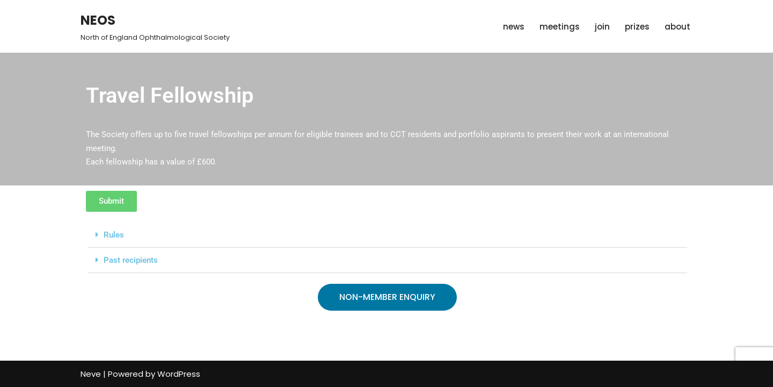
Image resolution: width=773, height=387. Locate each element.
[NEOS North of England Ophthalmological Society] (155, 26)
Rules (114, 235)
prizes (637, 26)
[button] (387, 235)
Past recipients (131, 260)
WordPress (178, 373)
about (677, 26)
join (602, 26)
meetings (559, 26)
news (513, 26)
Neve (91, 373)
